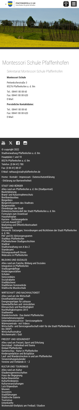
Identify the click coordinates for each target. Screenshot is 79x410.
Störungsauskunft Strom (14, 252)
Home (5, 176)
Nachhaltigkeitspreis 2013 (15, 309)
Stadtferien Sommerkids (14, 285)
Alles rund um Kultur (12, 369)
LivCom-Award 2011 (12, 222)
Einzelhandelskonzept (12, 298)
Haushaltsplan (9, 216)
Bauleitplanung (9, 191)
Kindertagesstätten (11, 271)
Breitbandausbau (10, 197)
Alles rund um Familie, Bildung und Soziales (24, 263)
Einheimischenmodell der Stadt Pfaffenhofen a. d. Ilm (28, 211)
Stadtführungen (9, 394)
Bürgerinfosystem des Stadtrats (18, 202)
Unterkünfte (7, 402)
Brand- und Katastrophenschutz (17, 194)
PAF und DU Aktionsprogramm (17, 235)
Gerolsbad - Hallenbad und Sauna (18, 345)
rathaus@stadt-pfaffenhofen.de (24, 171)
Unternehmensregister (13, 318)
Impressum (25, 176)
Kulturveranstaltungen (13, 383)
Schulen (6, 274)
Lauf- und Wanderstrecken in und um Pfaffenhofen (27, 356)
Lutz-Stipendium (10, 386)
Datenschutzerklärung (44, 176)
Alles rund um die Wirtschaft (16, 296)
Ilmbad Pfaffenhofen (12, 348)
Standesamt (8, 249)
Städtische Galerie (11, 397)
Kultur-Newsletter (10, 378)
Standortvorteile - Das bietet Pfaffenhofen (23, 315)
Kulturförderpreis (10, 380)
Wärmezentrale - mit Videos (16, 323)
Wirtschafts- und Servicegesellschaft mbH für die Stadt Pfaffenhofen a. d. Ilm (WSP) (39, 327)
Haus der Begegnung (12, 375)
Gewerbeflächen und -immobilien (18, 304)
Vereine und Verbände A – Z (16, 361)
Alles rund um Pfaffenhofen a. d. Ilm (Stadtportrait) (27, 189)
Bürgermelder (8, 205)
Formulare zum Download (14, 213)
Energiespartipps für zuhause (16, 301)
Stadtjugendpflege (11, 268)
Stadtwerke (7, 312)
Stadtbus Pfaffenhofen (13, 238)
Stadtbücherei (8, 282)
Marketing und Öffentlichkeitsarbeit (19, 224)
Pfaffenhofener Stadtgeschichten (18, 241)
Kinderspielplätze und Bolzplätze (18, 353)
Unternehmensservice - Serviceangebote (22, 320)
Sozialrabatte (8, 279)
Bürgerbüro (7, 200)
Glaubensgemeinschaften (14, 372)
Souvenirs (7, 391)
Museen (6, 389)
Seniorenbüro (8, 277)
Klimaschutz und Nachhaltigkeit (18, 307)
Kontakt (13, 176)
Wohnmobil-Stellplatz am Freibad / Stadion (23, 405)
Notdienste (7, 227)
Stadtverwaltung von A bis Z (16, 246)
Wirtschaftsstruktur (11, 331)
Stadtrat (6, 244)
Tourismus (7, 400)
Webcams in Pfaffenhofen (15, 255)
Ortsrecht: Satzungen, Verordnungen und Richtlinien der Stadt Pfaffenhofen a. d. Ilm (39, 231)
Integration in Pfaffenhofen (15, 266)
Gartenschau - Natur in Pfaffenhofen (20, 350)
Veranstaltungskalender (14, 359)
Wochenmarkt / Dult (12, 334)
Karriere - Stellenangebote (15, 219)
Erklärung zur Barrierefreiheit (17, 180)
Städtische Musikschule (14, 288)
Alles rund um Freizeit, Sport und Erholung (23, 342)
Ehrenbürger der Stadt (12, 208)
